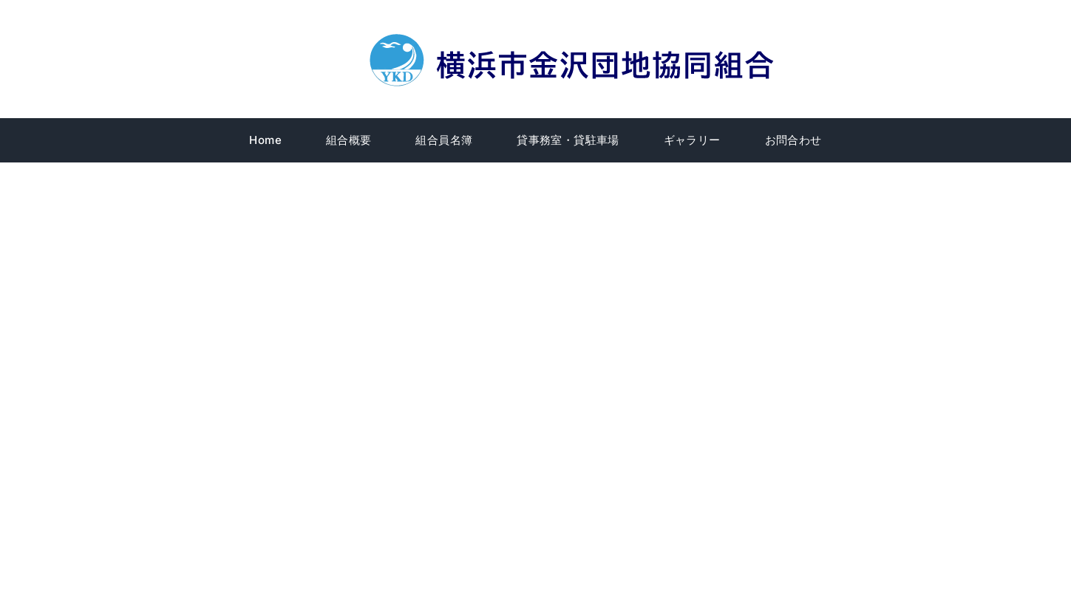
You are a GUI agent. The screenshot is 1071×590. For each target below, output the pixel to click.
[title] (574, 36)
